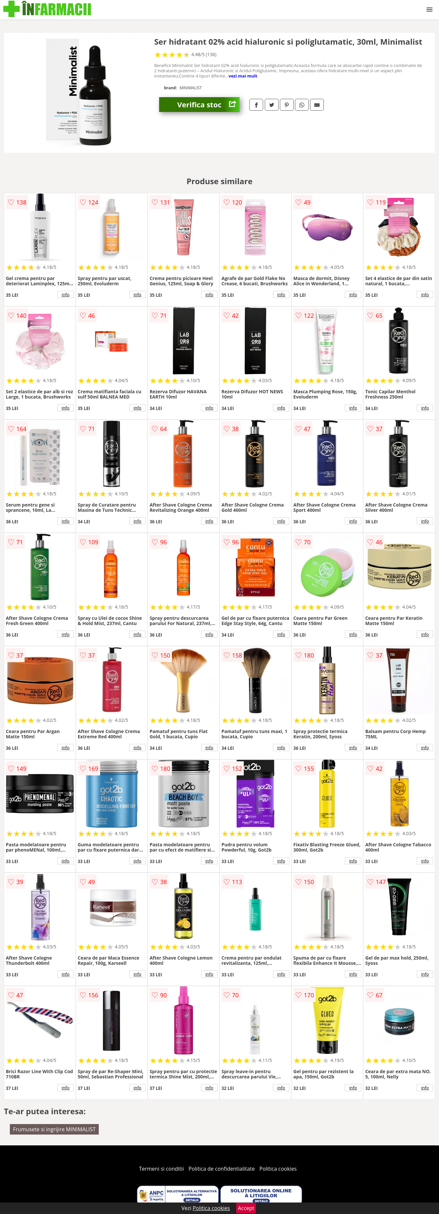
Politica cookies (278, 1168)
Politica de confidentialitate (222, 1168)
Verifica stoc (208, 104)
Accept (246, 1208)
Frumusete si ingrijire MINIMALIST (54, 1129)
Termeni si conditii (161, 1168)
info (66, 294)
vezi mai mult (243, 76)
